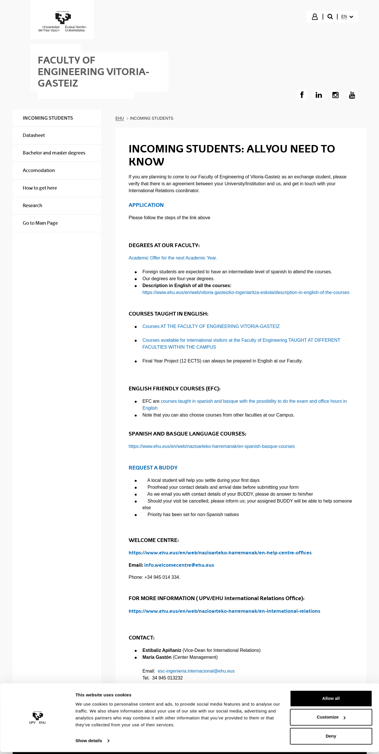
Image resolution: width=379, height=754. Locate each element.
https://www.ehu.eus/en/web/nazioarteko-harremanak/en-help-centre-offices (220, 553)
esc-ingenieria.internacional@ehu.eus (196, 671)
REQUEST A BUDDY (153, 467)
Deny (331, 738)
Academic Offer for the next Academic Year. (173, 257)
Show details (88, 742)
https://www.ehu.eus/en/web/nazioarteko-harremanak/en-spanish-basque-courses (212, 446)
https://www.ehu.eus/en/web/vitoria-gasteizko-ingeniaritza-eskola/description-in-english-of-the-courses (245, 292)
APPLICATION (146, 205)
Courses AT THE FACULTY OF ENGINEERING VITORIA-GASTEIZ (211, 326)
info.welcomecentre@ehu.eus (179, 565)
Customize (331, 719)
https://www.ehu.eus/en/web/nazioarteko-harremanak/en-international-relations (224, 611)
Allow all (331, 700)
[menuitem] (347, 16)
